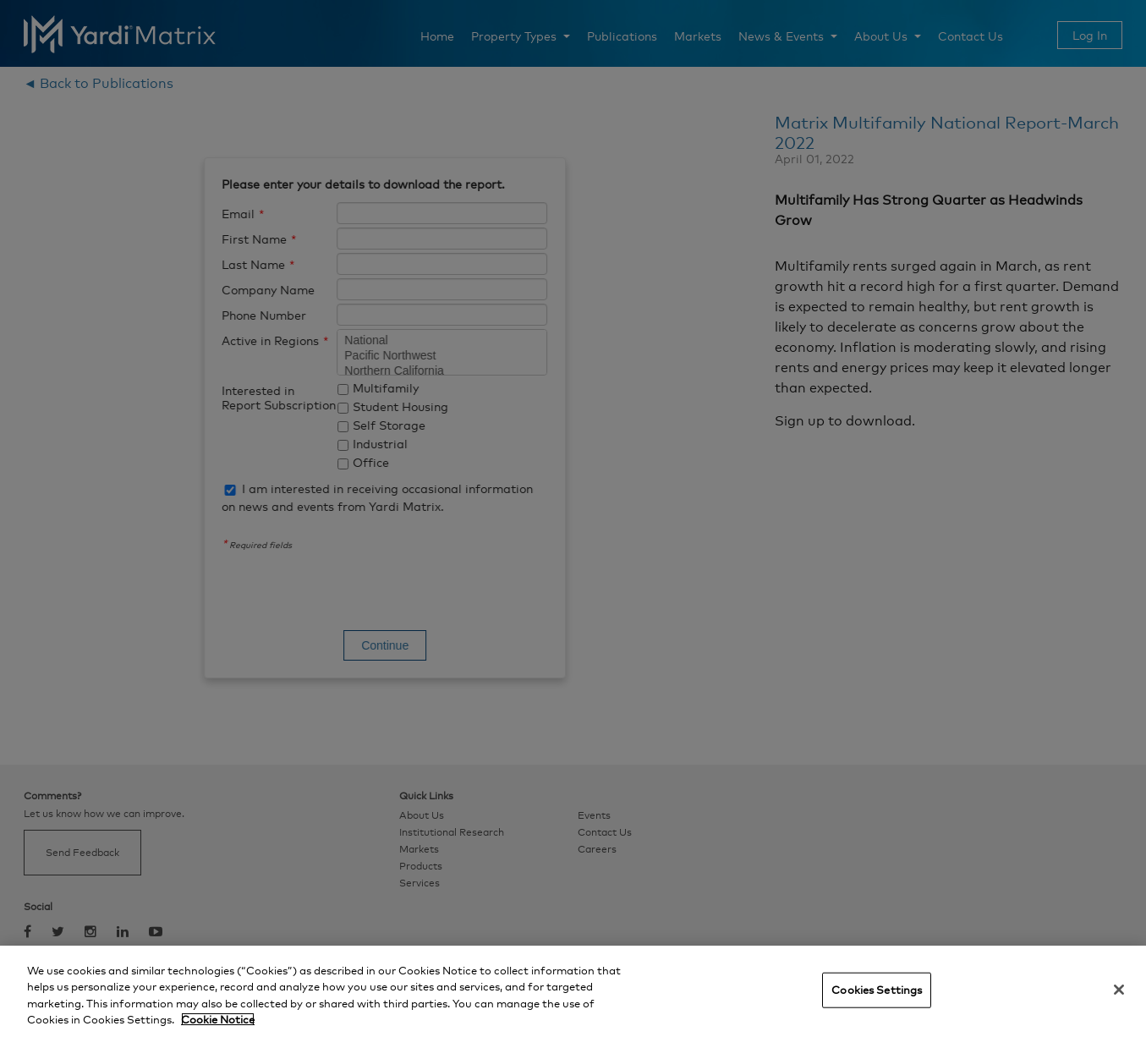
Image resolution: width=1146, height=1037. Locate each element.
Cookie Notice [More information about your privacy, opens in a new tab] (218, 1019)
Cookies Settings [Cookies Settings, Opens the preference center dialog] (876, 989)
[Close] (1119, 989)
